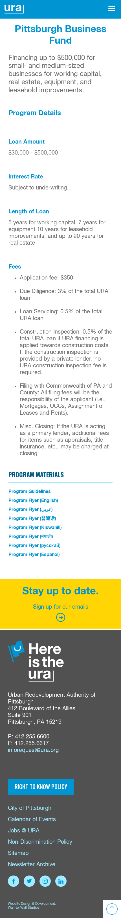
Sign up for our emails (60, 613)
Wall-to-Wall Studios (23, 908)
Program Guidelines (29, 491)
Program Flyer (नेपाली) (30, 536)
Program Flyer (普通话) (32, 518)
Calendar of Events (32, 820)
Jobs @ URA (23, 831)
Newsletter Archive (31, 865)
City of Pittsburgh (29, 808)
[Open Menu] (111, 8)
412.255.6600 (32, 737)
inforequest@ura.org (33, 750)
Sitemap (18, 853)
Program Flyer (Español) (34, 554)
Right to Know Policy (41, 786)
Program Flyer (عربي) (30, 509)
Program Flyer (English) (33, 500)
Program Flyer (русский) (34, 545)
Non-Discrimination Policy (40, 842)
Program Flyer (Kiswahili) (35, 527)
